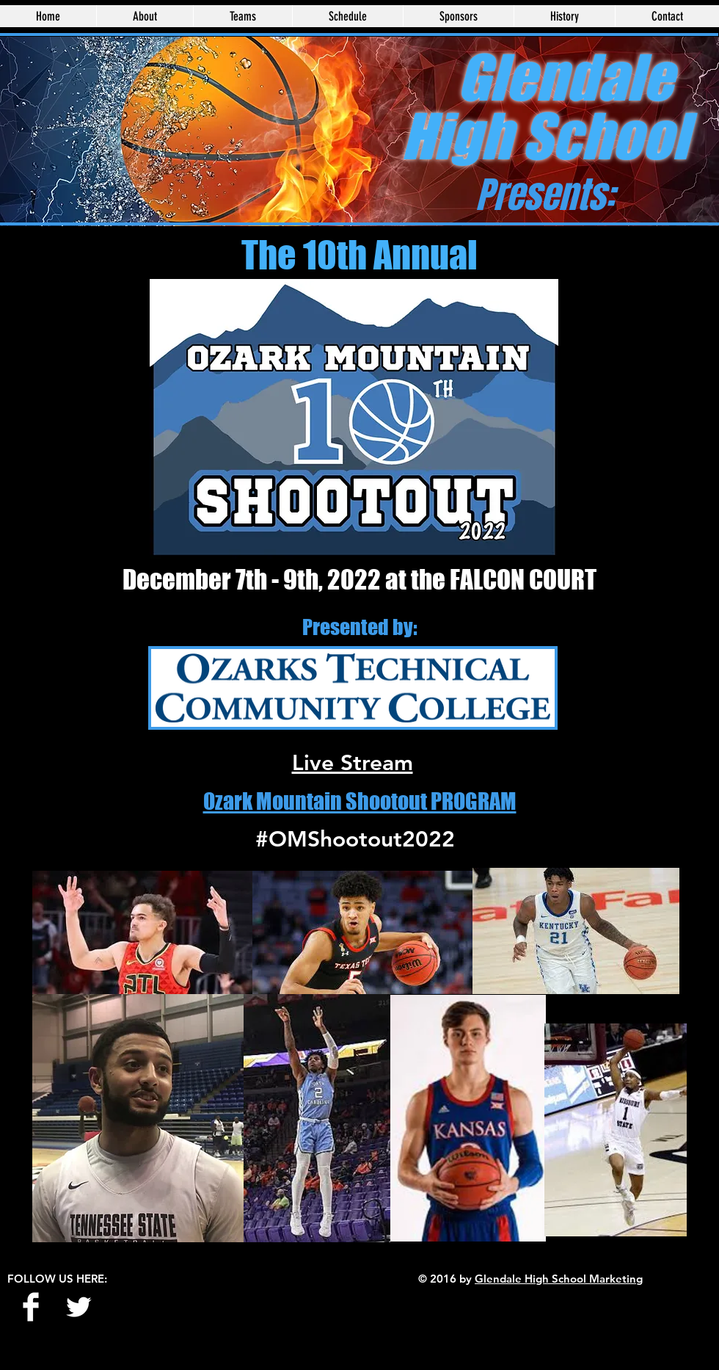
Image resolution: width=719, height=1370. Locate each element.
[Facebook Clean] (30, 1307)
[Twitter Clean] (78, 1307)
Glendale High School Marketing (559, 1279)
